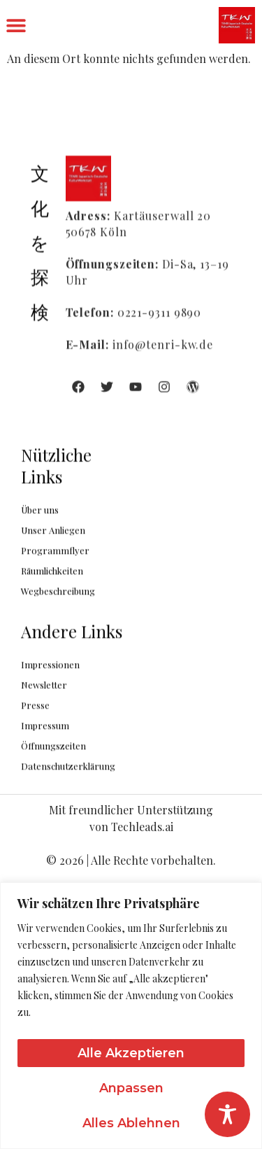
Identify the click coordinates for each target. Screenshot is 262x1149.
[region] (131, 1015)
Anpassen (131, 1088)
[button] (15, 25)
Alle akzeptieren (131, 1053)
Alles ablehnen (131, 1123)
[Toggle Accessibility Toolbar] (227, 1114)
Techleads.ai (142, 826)
